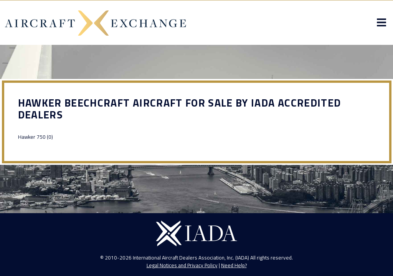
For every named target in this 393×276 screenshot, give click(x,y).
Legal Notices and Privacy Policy (182, 265)
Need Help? (234, 265)
